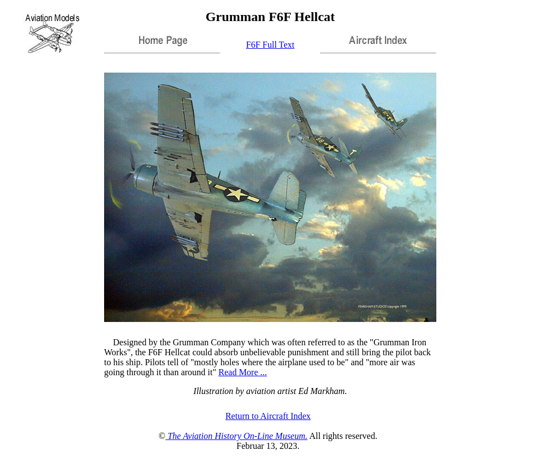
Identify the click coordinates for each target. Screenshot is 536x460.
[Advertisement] (487, 34)
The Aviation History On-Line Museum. (237, 436)
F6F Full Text (270, 44)
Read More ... (243, 372)
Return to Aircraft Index (268, 416)
